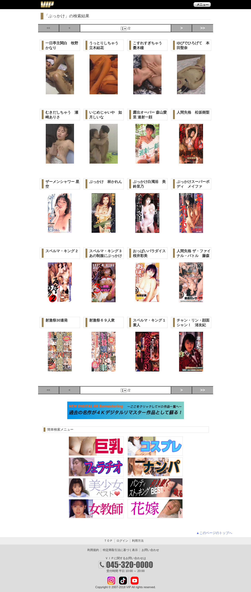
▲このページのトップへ (214, 533)
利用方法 (138, 540)
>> (202, 28)
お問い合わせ (150, 550)
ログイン (122, 540)
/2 (125, 28)
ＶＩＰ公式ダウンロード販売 (47, 4)
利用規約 (93, 550)
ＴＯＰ (108, 540)
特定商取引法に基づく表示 (120, 550)
